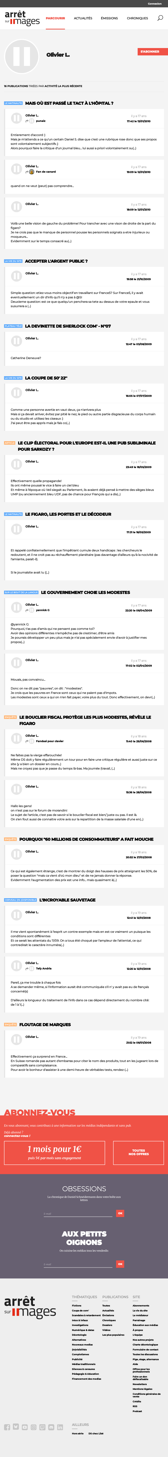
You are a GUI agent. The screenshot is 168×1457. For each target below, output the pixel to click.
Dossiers (107, 1325)
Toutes (106, 1305)
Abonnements (141, 1305)
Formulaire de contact (145, 1349)
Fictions (76, 1305)
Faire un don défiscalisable (140, 1378)
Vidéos (106, 1330)
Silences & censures (83, 1369)
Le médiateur (140, 1315)
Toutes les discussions (145, 1354)
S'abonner (150, 51)
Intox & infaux (80, 1320)
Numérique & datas (83, 1330)
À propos (138, 1330)
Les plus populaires (113, 1334)
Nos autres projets (143, 1339)
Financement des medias (86, 1378)
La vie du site (140, 1310)
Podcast (137, 1411)
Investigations (80, 1325)
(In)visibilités (79, 1349)
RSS (135, 1406)
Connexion (155, 3)
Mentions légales (142, 1389)
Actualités (83, 18)
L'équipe (138, 1334)
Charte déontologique (145, 1344)
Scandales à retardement (86, 1315)
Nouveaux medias (82, 1344)
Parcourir (55, 18)
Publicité (77, 1359)
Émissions (109, 18)
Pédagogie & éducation (85, 1374)
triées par (43, 86)
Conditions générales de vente (147, 1395)
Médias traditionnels (83, 1364)
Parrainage (139, 1320)
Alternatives (79, 1339)
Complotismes (80, 1354)
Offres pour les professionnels (141, 1370)
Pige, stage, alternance (146, 1359)
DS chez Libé (96, 1433)
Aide (135, 1364)
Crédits (137, 1401)
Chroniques (137, 18)
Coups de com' (80, 1310)
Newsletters (140, 1384)
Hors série (78, 1433)
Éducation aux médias (145, 1325)
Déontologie (79, 1334)
